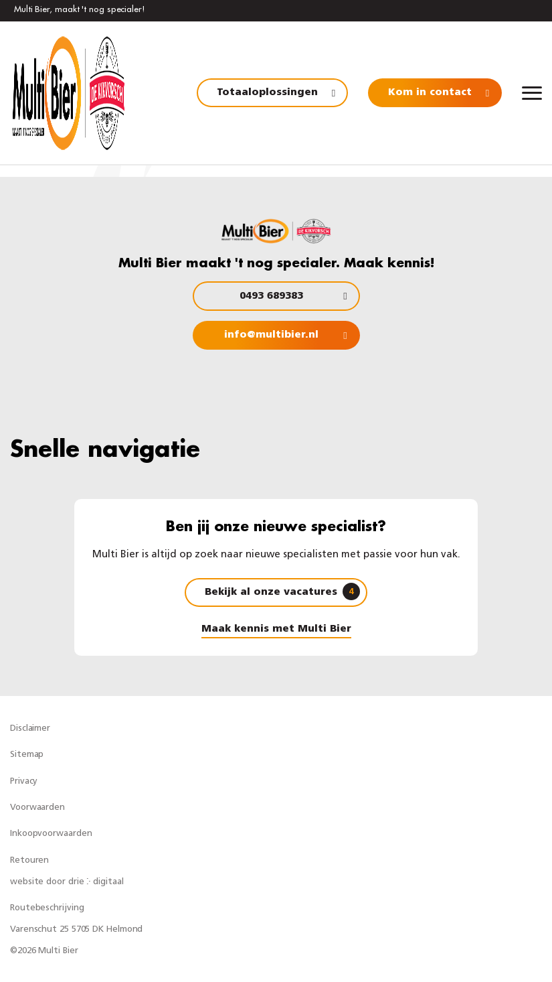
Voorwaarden (37, 807)
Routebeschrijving (47, 908)
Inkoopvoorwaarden (51, 833)
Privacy (23, 781)
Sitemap (26, 754)
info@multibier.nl (271, 335)
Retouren (29, 860)
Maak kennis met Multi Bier (276, 629)
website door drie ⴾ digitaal (66, 882)
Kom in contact (430, 93)
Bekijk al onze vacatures (282, 591)
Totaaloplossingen (267, 93)
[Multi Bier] (68, 93)
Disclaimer (30, 728)
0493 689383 (271, 296)
